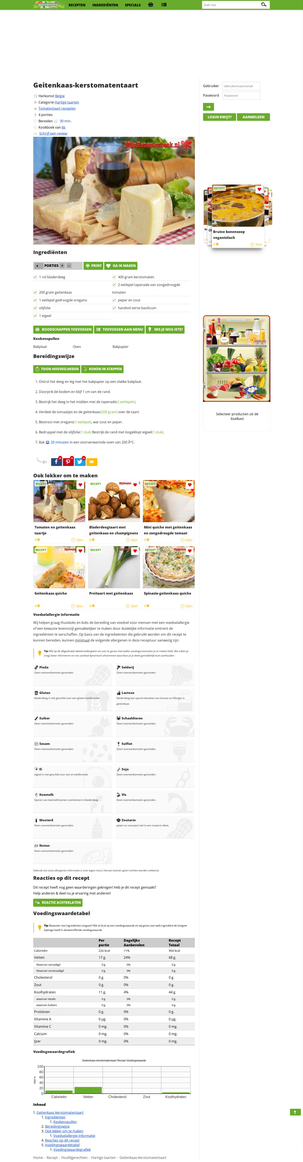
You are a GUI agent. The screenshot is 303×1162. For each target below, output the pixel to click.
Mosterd (43, 820)
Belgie (60, 96)
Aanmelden (253, 117)
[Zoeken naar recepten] (236, 5)
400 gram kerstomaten (136, 277)
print (93, 265)
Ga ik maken (121, 265)
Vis (121, 794)
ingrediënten (105, 5)
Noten (42, 845)
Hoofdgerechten (74, 1157)
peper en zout (129, 300)
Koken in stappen (102, 369)
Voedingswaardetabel (62, 1145)
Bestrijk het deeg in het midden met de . (87, 401)
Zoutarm (126, 820)
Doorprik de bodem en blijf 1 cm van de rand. (75, 391)
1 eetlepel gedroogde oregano (63, 300)
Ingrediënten (55, 1117)
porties (47, 114)
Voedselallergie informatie (74, 1135)
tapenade (118, 401)
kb (63, 127)
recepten (77, 5)
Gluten (42, 693)
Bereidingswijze (57, 1126)
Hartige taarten (67, 102)
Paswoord (211, 95)
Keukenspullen (65, 1121)
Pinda (41, 667)
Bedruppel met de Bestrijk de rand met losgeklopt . (101, 432)
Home (38, 1157)
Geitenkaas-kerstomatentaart (60, 1112)
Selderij (125, 667)
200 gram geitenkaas (55, 292)
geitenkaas (100, 412)
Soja (123, 769)
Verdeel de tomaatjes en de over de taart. (89, 412)
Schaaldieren (130, 718)
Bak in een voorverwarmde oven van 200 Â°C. (87, 442)
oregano (75, 422)
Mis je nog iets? (165, 329)
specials (133, 5)
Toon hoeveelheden (57, 369)
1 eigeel (45, 315)
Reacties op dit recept (62, 1140)
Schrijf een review (53, 133)
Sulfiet (124, 743)
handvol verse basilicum (137, 308)
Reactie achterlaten (58, 902)
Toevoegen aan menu (119, 329)
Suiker (42, 718)
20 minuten (57, 442)
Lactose (125, 693)
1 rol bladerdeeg (52, 277)
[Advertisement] (151, 44)
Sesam (42, 743)
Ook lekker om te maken (64, 1131)
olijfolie (44, 308)
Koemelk (44, 794)
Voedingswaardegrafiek (72, 1149)
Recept (52, 1157)
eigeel (152, 432)
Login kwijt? (220, 117)
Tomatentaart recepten (57, 108)
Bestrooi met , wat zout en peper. (81, 422)
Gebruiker (211, 86)
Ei (38, 769)
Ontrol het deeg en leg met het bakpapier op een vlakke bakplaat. (90, 381)
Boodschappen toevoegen (63, 329)
